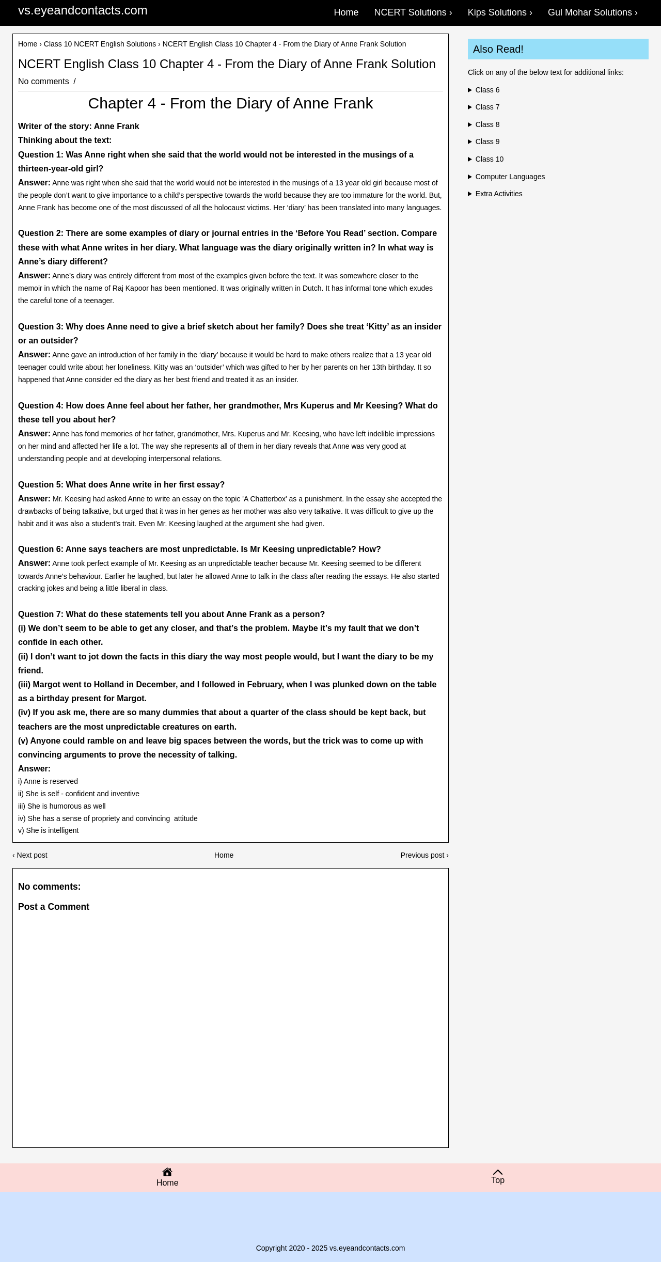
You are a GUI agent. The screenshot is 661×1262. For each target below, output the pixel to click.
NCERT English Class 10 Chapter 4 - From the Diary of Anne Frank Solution (227, 64)
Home (27, 44)
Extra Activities (499, 194)
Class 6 (488, 90)
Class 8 (488, 124)
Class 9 (488, 141)
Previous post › (425, 855)
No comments (44, 81)
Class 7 (488, 107)
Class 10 (489, 159)
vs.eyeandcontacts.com (83, 10)
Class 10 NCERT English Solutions (100, 44)
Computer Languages (510, 176)
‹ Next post (30, 855)
